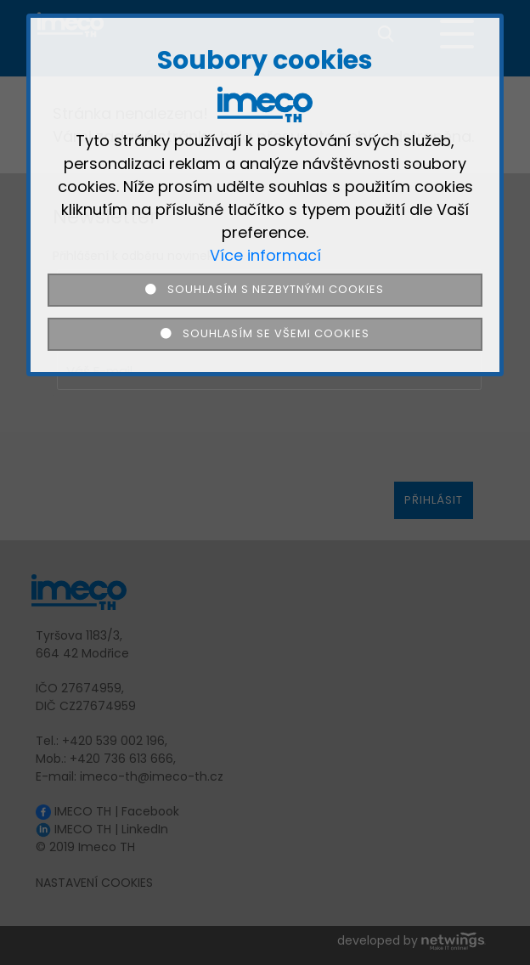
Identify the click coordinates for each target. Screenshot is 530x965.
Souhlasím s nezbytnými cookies (265, 289)
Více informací (265, 255)
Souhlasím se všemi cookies (265, 333)
